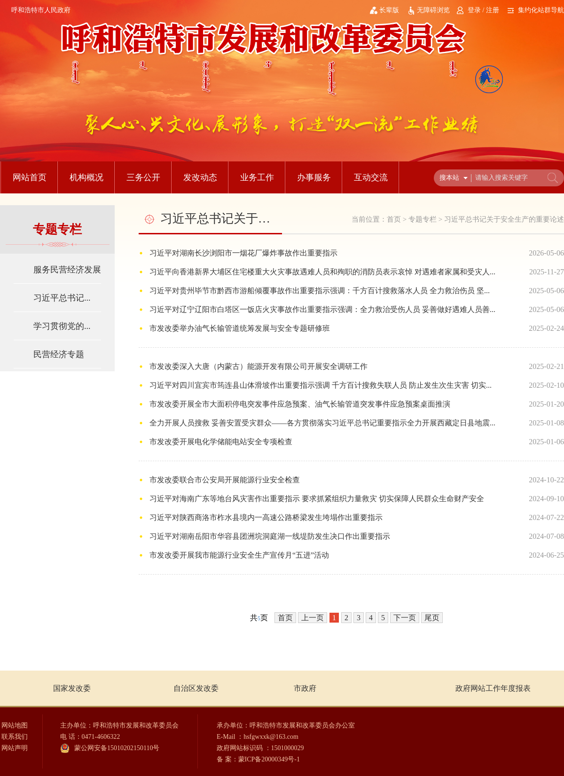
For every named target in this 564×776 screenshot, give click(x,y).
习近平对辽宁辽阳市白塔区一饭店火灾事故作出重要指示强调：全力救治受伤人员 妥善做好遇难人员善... (322, 309)
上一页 (312, 618)
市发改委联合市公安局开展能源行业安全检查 (224, 480)
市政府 (305, 688)
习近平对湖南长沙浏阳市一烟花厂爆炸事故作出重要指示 (243, 253)
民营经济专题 (58, 354)
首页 (394, 219)
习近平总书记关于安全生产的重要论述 (504, 219)
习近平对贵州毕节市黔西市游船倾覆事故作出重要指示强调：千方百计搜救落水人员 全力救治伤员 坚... (319, 291)
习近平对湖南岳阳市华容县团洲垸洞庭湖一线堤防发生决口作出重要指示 (269, 536)
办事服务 (314, 177)
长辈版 (389, 10)
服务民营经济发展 (67, 269)
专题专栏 (422, 219)
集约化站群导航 (541, 10)
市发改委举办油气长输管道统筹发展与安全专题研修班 (239, 328)
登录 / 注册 (483, 10)
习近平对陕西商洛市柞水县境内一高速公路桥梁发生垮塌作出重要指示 (266, 517)
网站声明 (14, 748)
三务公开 (143, 177)
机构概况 (86, 177)
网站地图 (14, 725)
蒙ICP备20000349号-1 (269, 759)
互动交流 (371, 177)
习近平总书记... (62, 298)
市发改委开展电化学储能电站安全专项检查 (220, 442)
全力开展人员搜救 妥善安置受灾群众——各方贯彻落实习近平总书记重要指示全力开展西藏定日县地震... (322, 423)
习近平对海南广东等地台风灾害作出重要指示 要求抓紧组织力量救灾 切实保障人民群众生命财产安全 (316, 499)
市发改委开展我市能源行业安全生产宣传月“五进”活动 (239, 555)
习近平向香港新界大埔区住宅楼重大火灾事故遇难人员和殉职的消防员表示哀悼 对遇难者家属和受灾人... (322, 272)
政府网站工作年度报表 (493, 688)
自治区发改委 (196, 688)
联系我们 (14, 736)
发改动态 (200, 177)
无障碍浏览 (433, 10)
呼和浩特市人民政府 (40, 10)
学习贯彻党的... (62, 326)
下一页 (404, 618)
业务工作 (257, 177)
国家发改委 (72, 688)
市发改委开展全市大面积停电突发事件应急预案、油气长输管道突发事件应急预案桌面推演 (299, 404)
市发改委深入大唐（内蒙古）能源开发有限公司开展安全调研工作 (258, 366)
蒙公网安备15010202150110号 (116, 748)
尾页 (431, 618)
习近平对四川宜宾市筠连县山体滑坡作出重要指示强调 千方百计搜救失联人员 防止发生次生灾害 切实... (320, 385)
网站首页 (30, 177)
